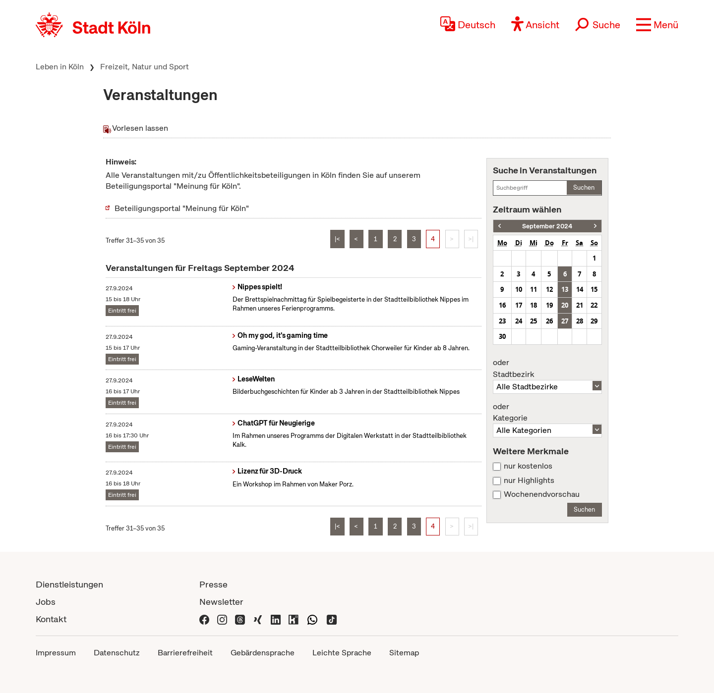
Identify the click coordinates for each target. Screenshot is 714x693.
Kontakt (51, 619)
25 (533, 321)
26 (549, 321)
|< (337, 239)
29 (594, 321)
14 (579, 289)
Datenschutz (117, 652)
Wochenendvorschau (542, 494)
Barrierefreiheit (185, 652)
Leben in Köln (60, 66)
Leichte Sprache (341, 652)
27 (564, 321)
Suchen (584, 187)
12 (549, 289)
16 (502, 305)
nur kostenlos (528, 466)
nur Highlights (529, 480)
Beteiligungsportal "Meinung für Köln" (182, 208)
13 (564, 289)
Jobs (46, 601)
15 (594, 289)
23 (502, 321)
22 (594, 305)
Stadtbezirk (547, 368)
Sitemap (404, 652)
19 (549, 305)
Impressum (56, 652)
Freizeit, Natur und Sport (144, 66)
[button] (657, 24)
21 (579, 305)
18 (533, 305)
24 (518, 321)
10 (518, 289)
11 (533, 289)
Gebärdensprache (263, 652)
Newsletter (221, 601)
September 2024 (547, 226)
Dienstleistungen (69, 584)
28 (579, 321)
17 (518, 305)
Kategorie (547, 413)
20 (564, 305)
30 (502, 336)
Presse (213, 584)
